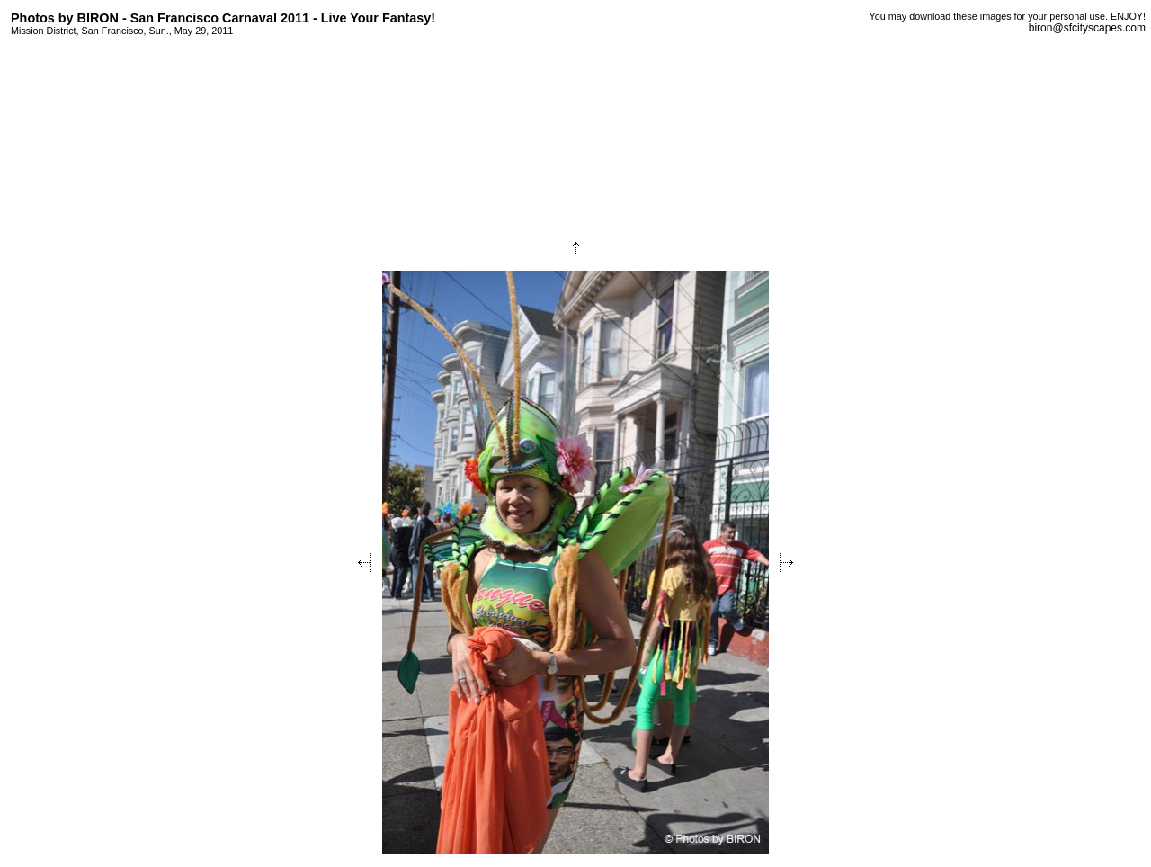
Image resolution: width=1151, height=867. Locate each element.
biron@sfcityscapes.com (1087, 28)
